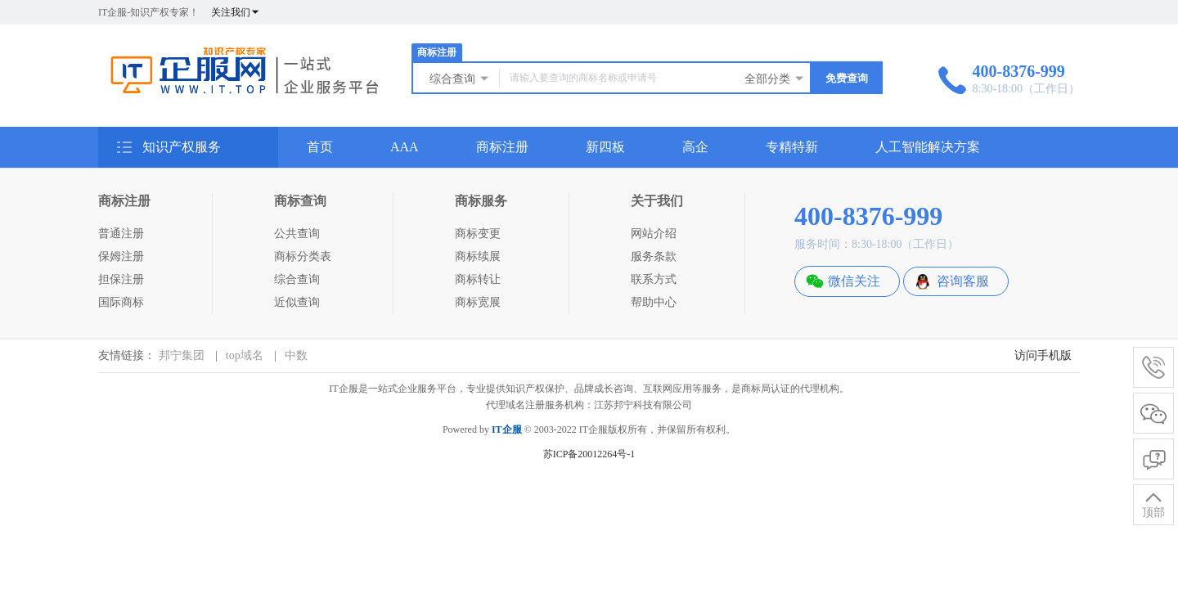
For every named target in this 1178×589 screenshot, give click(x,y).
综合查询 (459, 78)
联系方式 (654, 279)
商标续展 (478, 256)
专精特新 (792, 147)
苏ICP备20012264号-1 (589, 454)
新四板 (605, 147)
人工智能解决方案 (927, 147)
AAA (404, 147)
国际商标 (121, 302)
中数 (296, 355)
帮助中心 (654, 302)
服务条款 (654, 256)
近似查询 (297, 302)
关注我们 (235, 12)
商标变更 (478, 233)
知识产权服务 (168, 150)
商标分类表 (302, 256)
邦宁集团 (182, 355)
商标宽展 (478, 302)
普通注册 (121, 233)
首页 (320, 147)
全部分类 (774, 78)
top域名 (244, 355)
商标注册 (436, 52)
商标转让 (478, 279)
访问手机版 (1043, 355)
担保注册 (121, 279)
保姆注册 (121, 256)
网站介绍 (654, 233)
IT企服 (507, 429)
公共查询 (297, 233)
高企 (695, 147)
